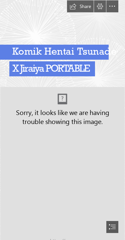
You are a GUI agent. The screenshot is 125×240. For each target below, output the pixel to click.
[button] (80, 6)
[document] (62, 120)
